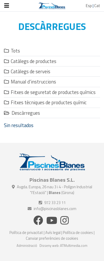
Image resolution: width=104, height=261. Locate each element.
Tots (12, 50)
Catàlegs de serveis (27, 71)
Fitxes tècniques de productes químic (45, 102)
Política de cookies (78, 232)
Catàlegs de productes (30, 61)
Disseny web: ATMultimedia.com (63, 245)
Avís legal (53, 232)
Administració (27, 245)
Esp (89, 6)
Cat (97, 6)
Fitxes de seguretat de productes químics (50, 92)
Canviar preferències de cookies (52, 238)
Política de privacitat (26, 232)
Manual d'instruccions (30, 81)
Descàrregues (22, 113)
